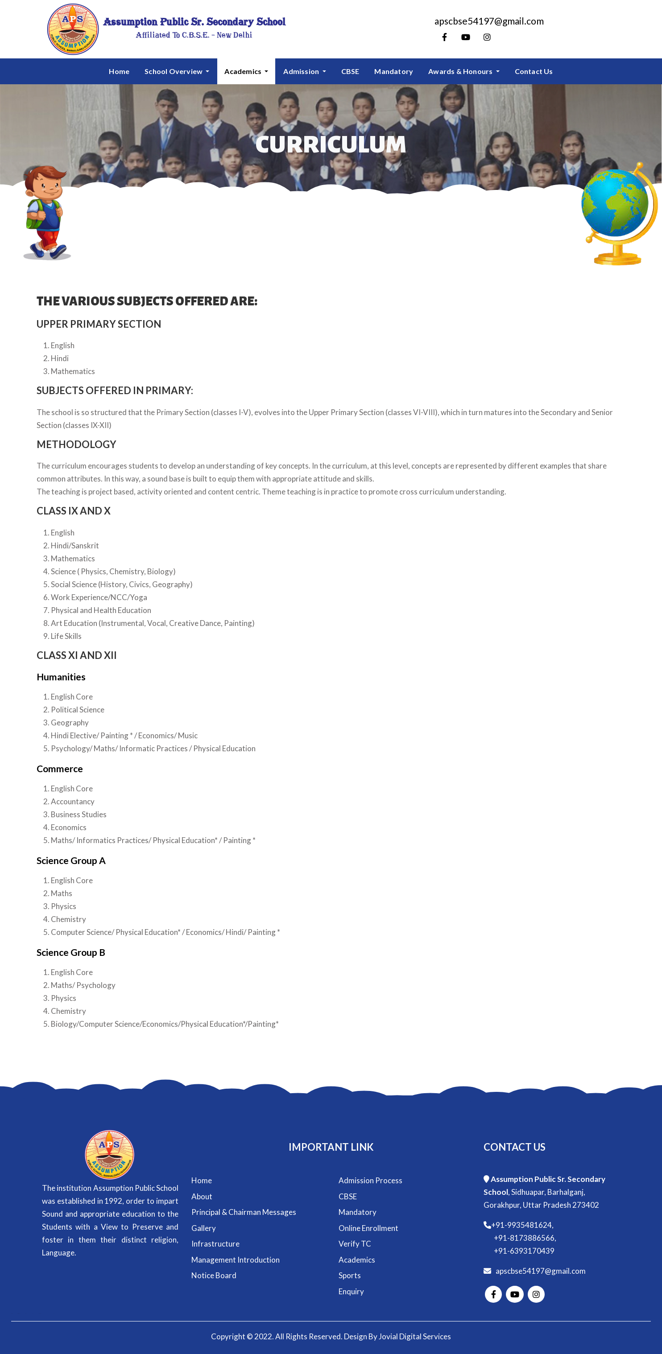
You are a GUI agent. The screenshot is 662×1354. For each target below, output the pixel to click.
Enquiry (351, 1291)
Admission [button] (301, 71)
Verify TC (355, 1243)
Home (119, 71)
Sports (350, 1275)
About (201, 1196)
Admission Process (370, 1180)
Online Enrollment (368, 1228)
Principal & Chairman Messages (243, 1212)
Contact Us (534, 71)
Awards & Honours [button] (461, 71)
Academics (357, 1259)
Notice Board (213, 1275)
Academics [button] (243, 71)
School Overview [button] (174, 71)
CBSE (350, 71)
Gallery (203, 1228)
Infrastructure (215, 1243)
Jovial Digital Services (415, 1336)
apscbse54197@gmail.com (541, 1271)
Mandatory (393, 71)
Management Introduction (235, 1259)
